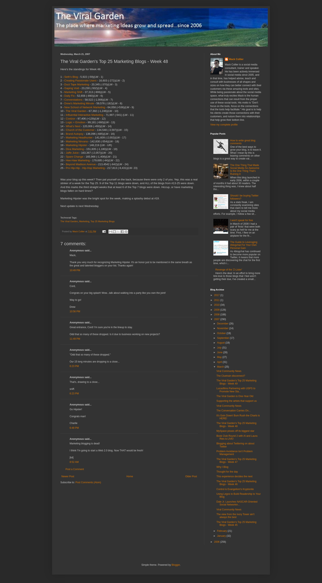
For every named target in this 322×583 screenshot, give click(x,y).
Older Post (191, 476)
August (221, 342)
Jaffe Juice (72, 152)
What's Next (73, 126)
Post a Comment (75, 469)
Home (129, 476)
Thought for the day (227, 471)
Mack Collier (236, 59)
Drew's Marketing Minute (79, 103)
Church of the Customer (80, 129)
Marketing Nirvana (77, 141)
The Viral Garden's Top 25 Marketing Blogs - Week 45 (236, 523)
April (220, 362)
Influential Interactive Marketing (84, 114)
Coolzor (70, 118)
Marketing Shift (73, 92)
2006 (217, 541)
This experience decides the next (234, 476)
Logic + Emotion (75, 122)
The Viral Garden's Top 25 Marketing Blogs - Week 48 (236, 424)
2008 (217, 314)
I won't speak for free (241, 220)
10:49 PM (75, 270)
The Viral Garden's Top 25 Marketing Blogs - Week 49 (236, 382)
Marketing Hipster (76, 145)
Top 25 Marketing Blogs (103, 221)
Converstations (73, 99)
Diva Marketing (75, 149)
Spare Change (74, 156)
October (222, 333)
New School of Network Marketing (84, 107)
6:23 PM (74, 366)
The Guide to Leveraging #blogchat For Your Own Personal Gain (243, 245)
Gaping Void (71, 88)
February (222, 531)
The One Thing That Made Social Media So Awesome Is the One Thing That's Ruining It (244, 169)
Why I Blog (222, 467)
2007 (217, 319)
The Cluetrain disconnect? (230, 375)
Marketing (84, 221)
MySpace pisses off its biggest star (235, 431)
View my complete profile (224, 124)
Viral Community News (228, 371)
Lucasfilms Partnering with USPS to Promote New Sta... (235, 390)
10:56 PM (75, 311)
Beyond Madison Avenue (81, 164)
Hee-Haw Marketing (78, 160)
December (223, 323)
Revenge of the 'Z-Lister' (228, 269)
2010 (217, 304)
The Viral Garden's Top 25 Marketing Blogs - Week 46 (236, 483)
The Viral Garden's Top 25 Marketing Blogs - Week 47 (236, 460)
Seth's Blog (71, 76)
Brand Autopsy (74, 133)
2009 (217, 309)
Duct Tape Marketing (76, 84)
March (221, 366)
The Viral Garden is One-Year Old (234, 396)
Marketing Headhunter (79, 137)
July (219, 347)
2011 (217, 300)
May (219, 357)
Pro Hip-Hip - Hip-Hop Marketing (85, 168)
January (222, 535)
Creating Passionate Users (80, 80)
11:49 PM (75, 338)
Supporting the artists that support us (236, 401)
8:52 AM (74, 462)
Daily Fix (69, 95)
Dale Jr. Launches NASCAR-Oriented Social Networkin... (236, 503)
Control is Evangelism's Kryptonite (235, 489)
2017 (217, 295)
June (220, 352)
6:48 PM (74, 427)
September (223, 338)
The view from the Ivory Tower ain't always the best (235, 516)
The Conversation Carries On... (233, 410)
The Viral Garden (76, 111)
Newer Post (67, 476)
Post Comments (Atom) (88, 482)
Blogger (175, 564)
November (223, 328)
